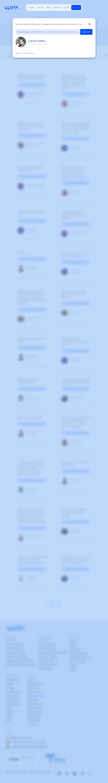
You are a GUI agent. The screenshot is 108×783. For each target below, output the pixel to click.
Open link (86, 32)
